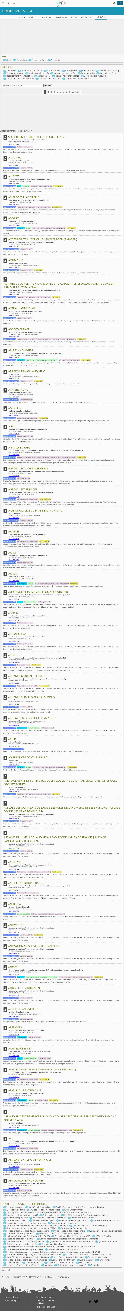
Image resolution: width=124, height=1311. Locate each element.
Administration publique (47, 78)
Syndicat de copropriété (15, 1217)
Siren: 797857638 (14, 932)
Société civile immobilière (38, 1207)
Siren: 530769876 (14, 434)
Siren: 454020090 (14, 560)
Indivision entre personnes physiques (47, 1217)
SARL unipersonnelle (72, 1209)
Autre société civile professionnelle (68, 1231)
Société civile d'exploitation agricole (104, 1231)
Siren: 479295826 (14, 539)
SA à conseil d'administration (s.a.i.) (20, 1215)
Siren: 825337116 (14, 246)
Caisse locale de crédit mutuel (59, 1262)
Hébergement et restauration (18, 76)
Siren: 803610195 (14, 183)
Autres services (52, 70)
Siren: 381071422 (14, 1056)
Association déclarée (14, 1209)
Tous (7, 60)
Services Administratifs (37, 73)
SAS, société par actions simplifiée (43, 1209)
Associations (55, 60)
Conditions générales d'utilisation (45, 1302)
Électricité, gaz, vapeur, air (94, 76)
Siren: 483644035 (14, 497)
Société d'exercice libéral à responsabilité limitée (84, 1215)
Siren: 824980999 (14, 725)
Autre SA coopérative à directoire (66, 1257)
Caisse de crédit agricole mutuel (19, 1238)
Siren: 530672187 (14, 1127)
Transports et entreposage (65, 76)
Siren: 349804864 (14, 662)
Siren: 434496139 (14, 1188)
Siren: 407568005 (14, 953)
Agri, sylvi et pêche (106, 73)
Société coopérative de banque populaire (23, 1249)
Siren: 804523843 (14, 225)
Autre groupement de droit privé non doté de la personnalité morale (35, 1225)
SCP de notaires (103, 1260)
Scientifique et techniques (108, 70)
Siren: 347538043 (14, 1146)
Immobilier (9, 70)
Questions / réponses (45, 1297)
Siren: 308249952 (14, 397)
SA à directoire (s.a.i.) (96, 1257)
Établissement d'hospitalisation (18, 1233)
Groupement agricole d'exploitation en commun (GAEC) (29, 1228)
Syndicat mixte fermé (106, 1241)
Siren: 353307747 (14, 869)
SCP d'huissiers (85, 1260)
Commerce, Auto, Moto (30, 70)
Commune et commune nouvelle (72, 1220)
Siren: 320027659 (14, 746)
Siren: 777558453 (14, 1167)
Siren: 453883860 (14, 1077)
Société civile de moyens (41, 1220)
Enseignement (42, 76)
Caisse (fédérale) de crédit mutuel (61, 1249)
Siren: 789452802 (14, 911)
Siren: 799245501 (14, 315)
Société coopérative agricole (104, 1220)
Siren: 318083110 (14, 890)
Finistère (48, 1277)
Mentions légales (12, 1300)
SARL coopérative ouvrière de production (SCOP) (26, 1236)
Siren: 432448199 (14, 683)
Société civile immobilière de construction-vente (26, 1231)
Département (83, 1262)
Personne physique (13, 1207)
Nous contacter (12, 1297)
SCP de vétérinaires (32, 1262)
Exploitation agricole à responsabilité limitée (24, 1223)
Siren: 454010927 (14, 1098)
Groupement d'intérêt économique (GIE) (71, 1236)
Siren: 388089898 (14, 792)
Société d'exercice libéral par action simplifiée (25, 1260)
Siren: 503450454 (14, 204)
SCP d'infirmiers (12, 1262)
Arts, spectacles (86, 73)
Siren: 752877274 (14, 379)
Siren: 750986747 (14, 818)
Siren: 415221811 (14, 518)
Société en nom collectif (15, 1220)
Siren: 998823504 (14, 336)
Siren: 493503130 (14, 704)
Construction (86, 70)
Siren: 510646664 (14, 765)
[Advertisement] (62, 36)
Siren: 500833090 (14, 974)
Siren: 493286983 (14, 476)
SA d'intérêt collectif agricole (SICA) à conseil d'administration (32, 1254)
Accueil (6, 1277)
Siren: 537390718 (14, 165)
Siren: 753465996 (14, 620)
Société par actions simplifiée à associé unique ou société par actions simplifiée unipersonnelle (47, 1212)
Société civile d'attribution (62, 1260)
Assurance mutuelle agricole (62, 1223)
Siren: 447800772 (14, 1016)
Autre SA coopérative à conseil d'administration (26, 1257)
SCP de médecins (101, 1236)
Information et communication (18, 78)
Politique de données (45, 1306)
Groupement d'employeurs (52, 1244)
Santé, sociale (69, 70)
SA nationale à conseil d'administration (88, 1225)
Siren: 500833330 (14, 1035)
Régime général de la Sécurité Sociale (21, 1265)
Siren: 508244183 (14, 144)
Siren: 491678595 (14, 581)
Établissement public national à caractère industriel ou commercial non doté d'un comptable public (49, 1246)
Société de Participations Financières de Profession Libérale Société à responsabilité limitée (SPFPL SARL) (51, 1252)
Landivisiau (63, 1277)
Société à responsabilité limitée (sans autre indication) (78, 1207)
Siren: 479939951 (14, 267)
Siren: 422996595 (14, 358)
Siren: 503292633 (14, 848)
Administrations (37, 60)
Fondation (94, 1265)
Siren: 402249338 (14, 995)
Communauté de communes (82, 1217)
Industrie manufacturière (63, 73)
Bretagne (34, 1277)
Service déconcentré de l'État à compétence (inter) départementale (68, 1238)
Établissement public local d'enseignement (23, 1241)
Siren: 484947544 (14, 641)
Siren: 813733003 (14, 599)
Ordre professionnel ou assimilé (70, 1265)
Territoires (19, 1277)
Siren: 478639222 (14, 415)
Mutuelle (46, 1265)
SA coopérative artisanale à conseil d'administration (87, 1254)
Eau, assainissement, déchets (77, 78)
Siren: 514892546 (14, 455)
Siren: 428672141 (14, 295)
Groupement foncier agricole (72, 1228)
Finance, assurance (13, 73)
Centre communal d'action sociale (20, 1244)
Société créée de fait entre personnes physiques (59, 1233)
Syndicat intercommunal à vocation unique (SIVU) (69, 1241)
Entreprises (20, 60)
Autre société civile (49, 1215)
